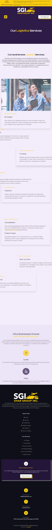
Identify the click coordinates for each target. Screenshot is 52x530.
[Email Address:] (26, 490)
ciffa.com (31, 2)
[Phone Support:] (26, 502)
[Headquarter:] (26, 513)
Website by (24, 527)
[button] (5, 16)
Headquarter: (26, 517)
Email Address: (26, 494)
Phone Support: (26, 506)
